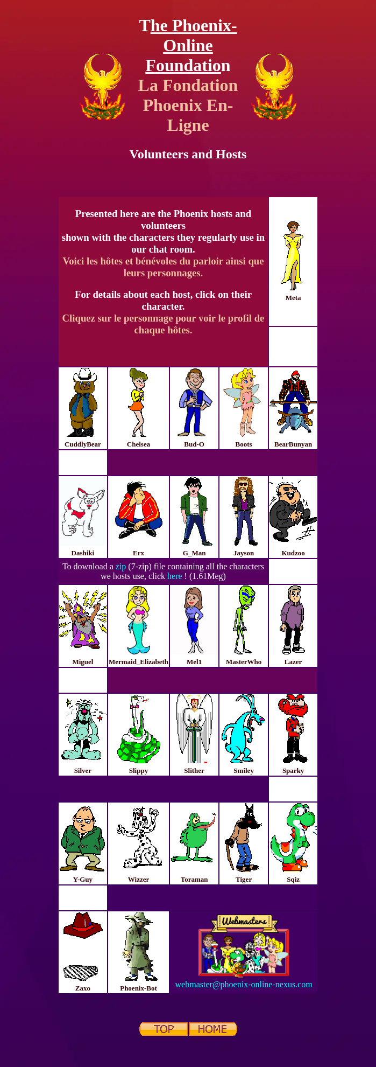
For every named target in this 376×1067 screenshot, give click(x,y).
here (174, 576)
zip (121, 566)
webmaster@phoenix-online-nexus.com (244, 984)
